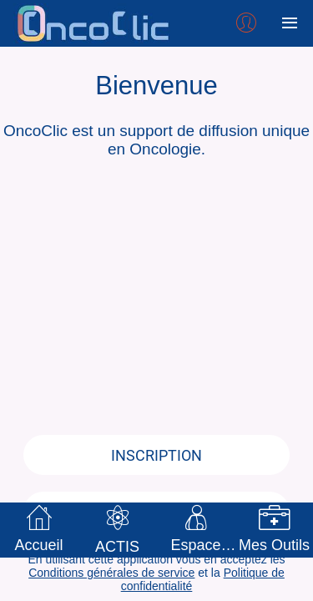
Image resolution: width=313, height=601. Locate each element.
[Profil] (246, 23)
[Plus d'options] (290, 23)
